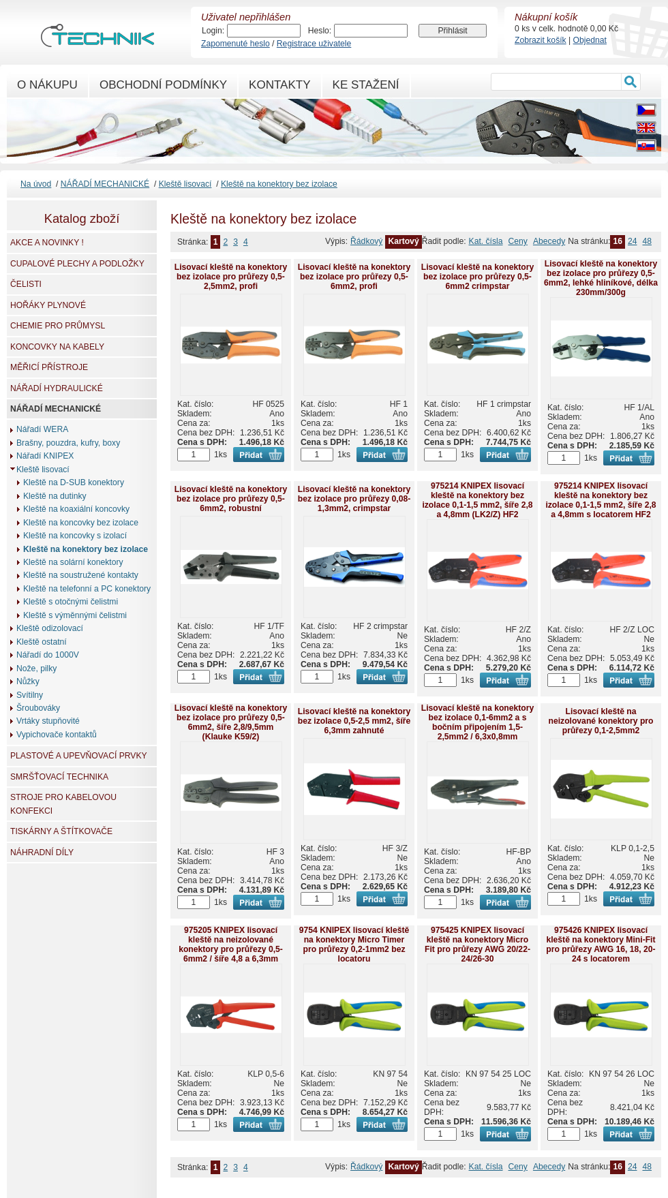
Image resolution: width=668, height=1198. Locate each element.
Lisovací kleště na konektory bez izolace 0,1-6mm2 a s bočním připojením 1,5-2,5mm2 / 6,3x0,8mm (477, 722)
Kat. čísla (486, 241)
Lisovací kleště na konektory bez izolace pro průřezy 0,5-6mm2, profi (354, 276)
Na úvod (35, 184)
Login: (213, 30)
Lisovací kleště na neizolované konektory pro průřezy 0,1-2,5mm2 (600, 721)
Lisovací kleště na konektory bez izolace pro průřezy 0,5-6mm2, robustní (231, 499)
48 (647, 241)
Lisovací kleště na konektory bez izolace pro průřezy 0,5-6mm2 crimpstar (477, 276)
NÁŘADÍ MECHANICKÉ (105, 184)
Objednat (590, 40)
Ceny (518, 241)
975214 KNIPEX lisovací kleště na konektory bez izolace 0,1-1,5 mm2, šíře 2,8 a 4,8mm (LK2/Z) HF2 (477, 500)
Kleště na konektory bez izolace (279, 184)
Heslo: (319, 30)
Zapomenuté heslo (235, 43)
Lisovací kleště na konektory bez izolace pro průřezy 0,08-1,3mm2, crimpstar (354, 499)
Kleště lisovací (185, 184)
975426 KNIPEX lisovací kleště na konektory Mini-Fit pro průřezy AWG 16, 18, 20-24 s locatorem (600, 944)
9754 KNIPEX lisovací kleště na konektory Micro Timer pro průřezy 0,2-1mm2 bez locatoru (354, 944)
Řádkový (366, 241)
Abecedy (549, 241)
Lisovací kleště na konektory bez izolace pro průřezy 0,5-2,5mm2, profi (231, 276)
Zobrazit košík (540, 40)
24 (632, 241)
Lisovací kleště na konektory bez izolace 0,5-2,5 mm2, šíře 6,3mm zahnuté (354, 721)
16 (617, 241)
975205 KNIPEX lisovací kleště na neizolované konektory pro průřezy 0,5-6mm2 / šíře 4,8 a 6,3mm (231, 944)
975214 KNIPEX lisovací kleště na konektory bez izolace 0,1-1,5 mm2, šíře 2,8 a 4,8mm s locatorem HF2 (600, 500)
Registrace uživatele (314, 43)
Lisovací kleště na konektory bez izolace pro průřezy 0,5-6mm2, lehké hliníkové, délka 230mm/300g (601, 278)
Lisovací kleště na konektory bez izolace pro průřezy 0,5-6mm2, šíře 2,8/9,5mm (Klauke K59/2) (231, 722)
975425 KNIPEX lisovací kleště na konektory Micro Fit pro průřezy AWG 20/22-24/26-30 (477, 944)
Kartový (403, 241)
